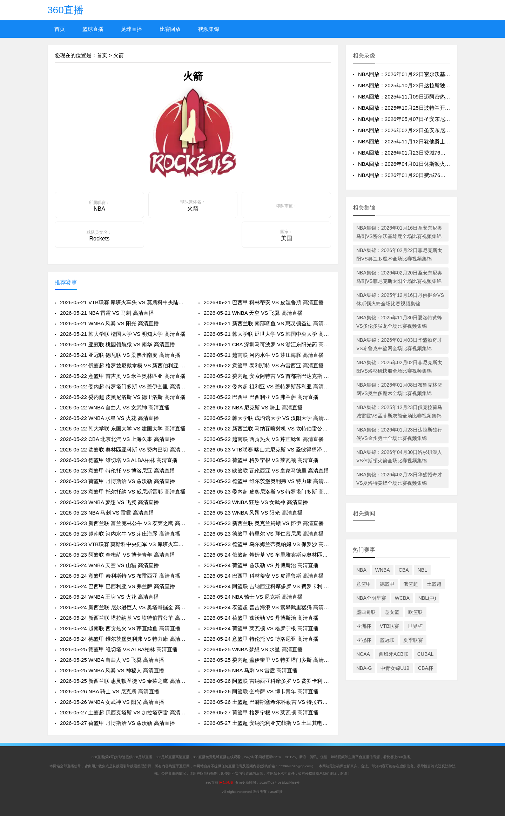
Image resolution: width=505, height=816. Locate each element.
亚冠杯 (363, 640)
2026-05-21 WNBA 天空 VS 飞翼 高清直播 (253, 313)
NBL (422, 570)
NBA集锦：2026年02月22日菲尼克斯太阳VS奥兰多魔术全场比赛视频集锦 (399, 254)
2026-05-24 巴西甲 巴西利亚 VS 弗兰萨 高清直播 (117, 586)
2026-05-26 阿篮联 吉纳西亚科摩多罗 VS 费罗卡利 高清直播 (267, 681)
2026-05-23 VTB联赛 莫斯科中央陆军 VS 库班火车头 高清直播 (123, 544)
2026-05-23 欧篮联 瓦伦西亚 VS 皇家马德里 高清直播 (266, 471)
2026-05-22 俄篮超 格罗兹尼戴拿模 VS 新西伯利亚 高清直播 (123, 365)
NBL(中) (427, 598)
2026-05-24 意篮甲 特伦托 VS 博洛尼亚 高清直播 (261, 639)
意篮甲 (363, 584)
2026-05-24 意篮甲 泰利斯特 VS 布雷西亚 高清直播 (120, 576)
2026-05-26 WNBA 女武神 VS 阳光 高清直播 (112, 702)
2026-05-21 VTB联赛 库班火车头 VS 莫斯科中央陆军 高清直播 (123, 302)
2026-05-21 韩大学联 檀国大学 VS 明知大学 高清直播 (123, 334)
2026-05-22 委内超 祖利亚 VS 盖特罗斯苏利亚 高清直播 (267, 386)
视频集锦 (208, 29)
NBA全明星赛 (371, 598)
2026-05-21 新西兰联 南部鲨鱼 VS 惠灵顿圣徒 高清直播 (267, 323)
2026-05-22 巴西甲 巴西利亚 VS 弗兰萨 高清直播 (261, 397)
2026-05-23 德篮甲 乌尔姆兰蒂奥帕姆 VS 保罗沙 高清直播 (267, 544)
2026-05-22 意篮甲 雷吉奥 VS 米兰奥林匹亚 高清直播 (123, 376)
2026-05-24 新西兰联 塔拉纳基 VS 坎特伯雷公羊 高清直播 (123, 618)
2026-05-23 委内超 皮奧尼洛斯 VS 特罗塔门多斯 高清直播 (267, 492)
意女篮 (392, 612)
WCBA (402, 598)
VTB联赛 (389, 626)
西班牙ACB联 (394, 654)
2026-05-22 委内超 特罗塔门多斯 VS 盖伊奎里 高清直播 (123, 386)
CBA (404, 570)
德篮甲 (387, 584)
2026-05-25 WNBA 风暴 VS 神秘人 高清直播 (112, 670)
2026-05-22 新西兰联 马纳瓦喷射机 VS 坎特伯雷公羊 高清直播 (267, 428)
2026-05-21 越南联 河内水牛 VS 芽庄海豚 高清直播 (264, 355)
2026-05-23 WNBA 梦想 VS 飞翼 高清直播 (109, 502)
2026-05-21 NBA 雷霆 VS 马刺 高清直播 (107, 313)
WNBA (382, 570)
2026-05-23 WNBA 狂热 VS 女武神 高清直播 (256, 502)
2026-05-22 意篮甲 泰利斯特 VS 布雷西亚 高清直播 (264, 365)
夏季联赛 (413, 640)
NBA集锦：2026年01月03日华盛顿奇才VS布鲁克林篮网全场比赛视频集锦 (399, 344)
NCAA (363, 654)
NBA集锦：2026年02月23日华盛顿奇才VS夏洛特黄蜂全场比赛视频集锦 (399, 479)
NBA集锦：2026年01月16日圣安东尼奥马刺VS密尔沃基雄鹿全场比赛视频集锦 (399, 232)
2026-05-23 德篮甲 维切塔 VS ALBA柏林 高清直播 (118, 460)
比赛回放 (170, 29)
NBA (361, 570)
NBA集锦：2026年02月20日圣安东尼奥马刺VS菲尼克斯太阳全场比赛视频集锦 (399, 277)
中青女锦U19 (395, 668)
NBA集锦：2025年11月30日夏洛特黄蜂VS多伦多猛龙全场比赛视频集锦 (399, 322)
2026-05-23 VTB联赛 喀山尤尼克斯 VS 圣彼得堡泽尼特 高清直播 (267, 450)
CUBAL (425, 654)
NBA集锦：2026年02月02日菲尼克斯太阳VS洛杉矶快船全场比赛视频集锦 (399, 367)
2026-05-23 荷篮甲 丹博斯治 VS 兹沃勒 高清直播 (117, 481)
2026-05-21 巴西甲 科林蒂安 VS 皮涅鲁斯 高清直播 (264, 302)
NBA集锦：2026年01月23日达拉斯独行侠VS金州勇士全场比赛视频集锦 (399, 434)
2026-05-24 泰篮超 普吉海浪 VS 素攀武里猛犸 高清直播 (267, 607)
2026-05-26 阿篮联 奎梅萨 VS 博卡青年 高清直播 (261, 691)
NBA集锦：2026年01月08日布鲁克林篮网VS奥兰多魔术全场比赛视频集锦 (399, 389)
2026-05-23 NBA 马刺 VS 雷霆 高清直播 (107, 513)
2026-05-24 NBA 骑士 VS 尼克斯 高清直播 (253, 597)
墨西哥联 (366, 612)
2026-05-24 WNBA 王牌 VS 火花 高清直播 (109, 597)
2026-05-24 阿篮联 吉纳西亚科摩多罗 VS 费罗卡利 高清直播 (267, 586)
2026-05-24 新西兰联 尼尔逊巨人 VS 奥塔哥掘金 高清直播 (123, 607)
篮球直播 (92, 29)
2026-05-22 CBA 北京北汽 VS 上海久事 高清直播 (117, 439)
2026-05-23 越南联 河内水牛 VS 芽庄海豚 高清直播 (120, 534)
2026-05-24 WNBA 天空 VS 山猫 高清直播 (109, 565)
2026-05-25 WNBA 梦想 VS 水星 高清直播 (253, 649)
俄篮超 (410, 584)
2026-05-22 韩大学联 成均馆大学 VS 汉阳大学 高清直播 (267, 418)
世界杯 (415, 626)
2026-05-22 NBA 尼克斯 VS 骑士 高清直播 (253, 407)
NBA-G (364, 668)
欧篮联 (415, 612)
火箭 (118, 55)
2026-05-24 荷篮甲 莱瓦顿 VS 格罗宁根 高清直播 (261, 628)
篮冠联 (387, 640)
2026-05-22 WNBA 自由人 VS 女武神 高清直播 (114, 407)
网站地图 (226, 782)
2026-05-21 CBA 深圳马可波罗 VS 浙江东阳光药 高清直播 (267, 344)
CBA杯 (425, 668)
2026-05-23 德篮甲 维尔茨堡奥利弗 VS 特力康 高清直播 (267, 481)
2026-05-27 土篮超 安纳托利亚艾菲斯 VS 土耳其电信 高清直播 (267, 723)
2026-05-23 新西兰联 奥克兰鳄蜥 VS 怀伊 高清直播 (264, 523)
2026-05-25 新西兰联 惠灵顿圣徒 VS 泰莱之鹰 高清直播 (123, 681)
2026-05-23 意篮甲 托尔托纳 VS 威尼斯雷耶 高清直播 (123, 492)
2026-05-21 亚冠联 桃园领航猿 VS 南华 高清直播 (117, 344)
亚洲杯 (363, 626)
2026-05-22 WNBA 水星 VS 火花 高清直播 (109, 418)
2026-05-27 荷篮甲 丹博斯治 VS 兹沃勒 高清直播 (117, 723)
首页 (59, 29)
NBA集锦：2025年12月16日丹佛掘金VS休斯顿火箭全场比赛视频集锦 (400, 299)
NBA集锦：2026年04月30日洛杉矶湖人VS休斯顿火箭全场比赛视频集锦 (399, 456)
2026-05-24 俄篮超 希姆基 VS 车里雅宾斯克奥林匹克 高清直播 (267, 555)
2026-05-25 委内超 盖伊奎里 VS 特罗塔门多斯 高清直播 (267, 660)
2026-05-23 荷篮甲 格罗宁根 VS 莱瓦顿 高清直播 (261, 460)
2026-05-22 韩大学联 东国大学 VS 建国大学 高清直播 (123, 428)
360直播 (65, 10)
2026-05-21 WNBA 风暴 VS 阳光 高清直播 (109, 323)
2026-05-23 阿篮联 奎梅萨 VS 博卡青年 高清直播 (117, 555)
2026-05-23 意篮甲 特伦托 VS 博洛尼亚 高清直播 (117, 471)
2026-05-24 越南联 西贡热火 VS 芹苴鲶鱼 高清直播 (120, 628)
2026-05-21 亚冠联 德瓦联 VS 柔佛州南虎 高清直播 (120, 355)
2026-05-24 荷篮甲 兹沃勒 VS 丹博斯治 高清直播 (261, 565)
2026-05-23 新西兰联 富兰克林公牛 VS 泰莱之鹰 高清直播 (123, 523)
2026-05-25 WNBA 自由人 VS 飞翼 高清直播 (112, 660)
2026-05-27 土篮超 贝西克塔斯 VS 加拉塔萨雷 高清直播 (123, 712)
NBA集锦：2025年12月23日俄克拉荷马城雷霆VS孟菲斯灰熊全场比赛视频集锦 (399, 411)
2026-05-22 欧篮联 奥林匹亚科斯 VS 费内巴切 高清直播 (123, 450)
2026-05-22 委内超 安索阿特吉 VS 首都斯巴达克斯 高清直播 (267, 376)
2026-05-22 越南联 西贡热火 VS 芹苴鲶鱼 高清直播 (264, 439)
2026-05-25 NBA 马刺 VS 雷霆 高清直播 (251, 670)
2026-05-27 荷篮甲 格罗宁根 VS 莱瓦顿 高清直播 (261, 712)
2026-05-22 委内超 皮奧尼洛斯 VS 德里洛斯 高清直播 (123, 397)
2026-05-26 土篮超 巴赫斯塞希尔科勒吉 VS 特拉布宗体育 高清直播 (267, 702)
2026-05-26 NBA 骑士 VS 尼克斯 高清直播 (109, 691)
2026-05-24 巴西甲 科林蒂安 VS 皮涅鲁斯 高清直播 (264, 576)
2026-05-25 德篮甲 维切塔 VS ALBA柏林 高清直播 (118, 649)
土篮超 (434, 584)
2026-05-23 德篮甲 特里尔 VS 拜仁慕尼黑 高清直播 (264, 534)
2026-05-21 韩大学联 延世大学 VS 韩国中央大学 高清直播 (267, 334)
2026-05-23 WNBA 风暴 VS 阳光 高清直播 (253, 513)
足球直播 (131, 29)
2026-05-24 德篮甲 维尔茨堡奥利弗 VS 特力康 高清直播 (123, 639)
